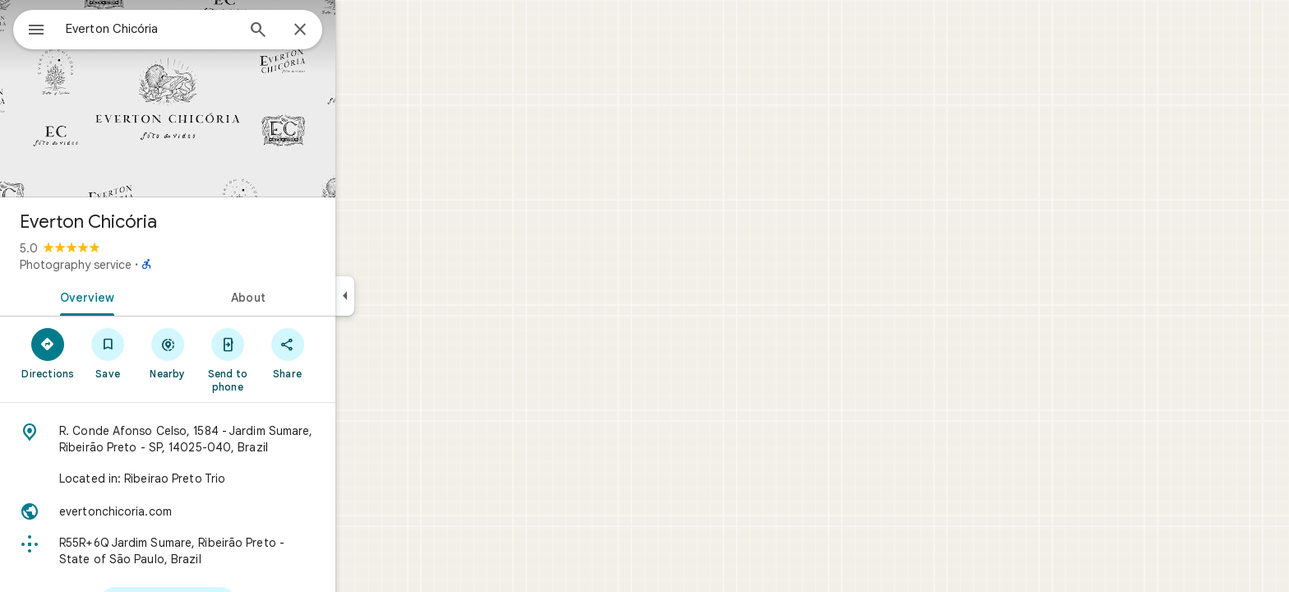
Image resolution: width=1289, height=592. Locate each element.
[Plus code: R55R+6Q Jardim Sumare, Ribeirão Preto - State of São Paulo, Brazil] (227, 551)
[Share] (346, 353)
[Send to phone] (286, 359)
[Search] (317, 31)
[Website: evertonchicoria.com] (227, 511)
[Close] (359, 30)
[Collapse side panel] (404, 296)
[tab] (143, 296)
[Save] (167, 353)
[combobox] (193, 29)
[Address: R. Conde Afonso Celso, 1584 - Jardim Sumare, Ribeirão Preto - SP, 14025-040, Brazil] (227, 439)
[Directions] (107, 353)
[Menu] (29, 28)
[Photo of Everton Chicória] (227, 98)
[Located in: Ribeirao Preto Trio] (227, 478)
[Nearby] (227, 353)
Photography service (135, 264)
